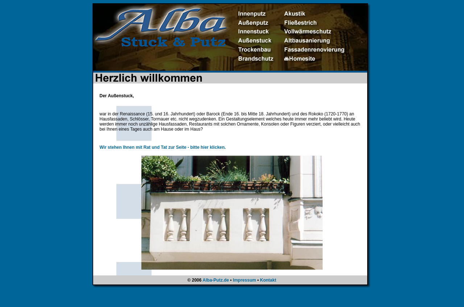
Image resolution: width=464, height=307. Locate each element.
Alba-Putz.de (216, 280)
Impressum (244, 280)
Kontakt (268, 280)
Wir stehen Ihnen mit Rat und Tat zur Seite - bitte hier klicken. (163, 147)
